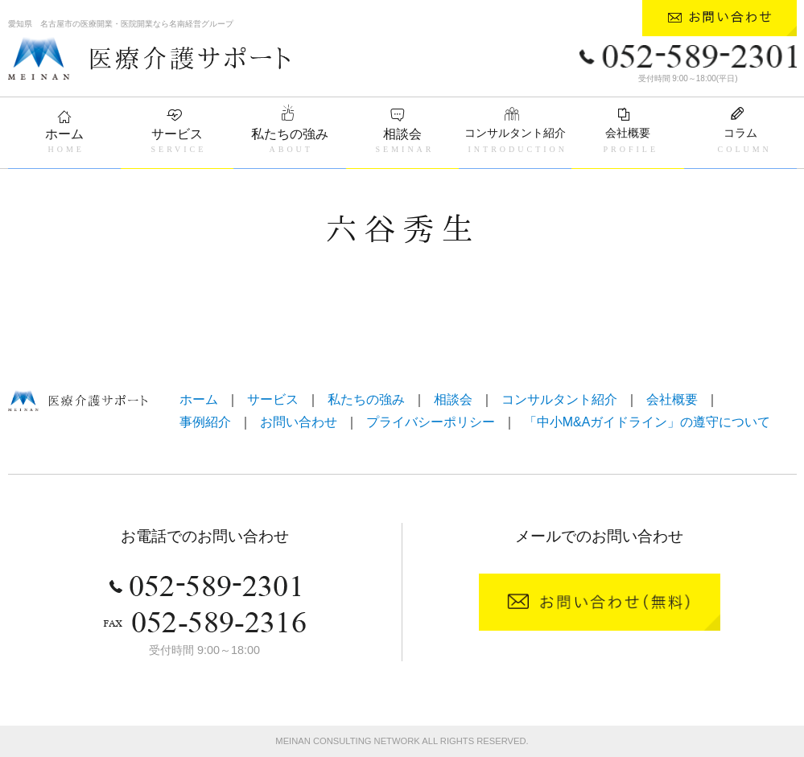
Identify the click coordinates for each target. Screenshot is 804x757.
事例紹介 (205, 422)
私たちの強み (289, 134)
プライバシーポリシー (430, 422)
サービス (177, 134)
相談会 (402, 134)
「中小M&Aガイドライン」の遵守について (647, 422)
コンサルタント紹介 (515, 132)
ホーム (64, 134)
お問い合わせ (298, 422)
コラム (740, 132)
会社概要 (627, 132)
